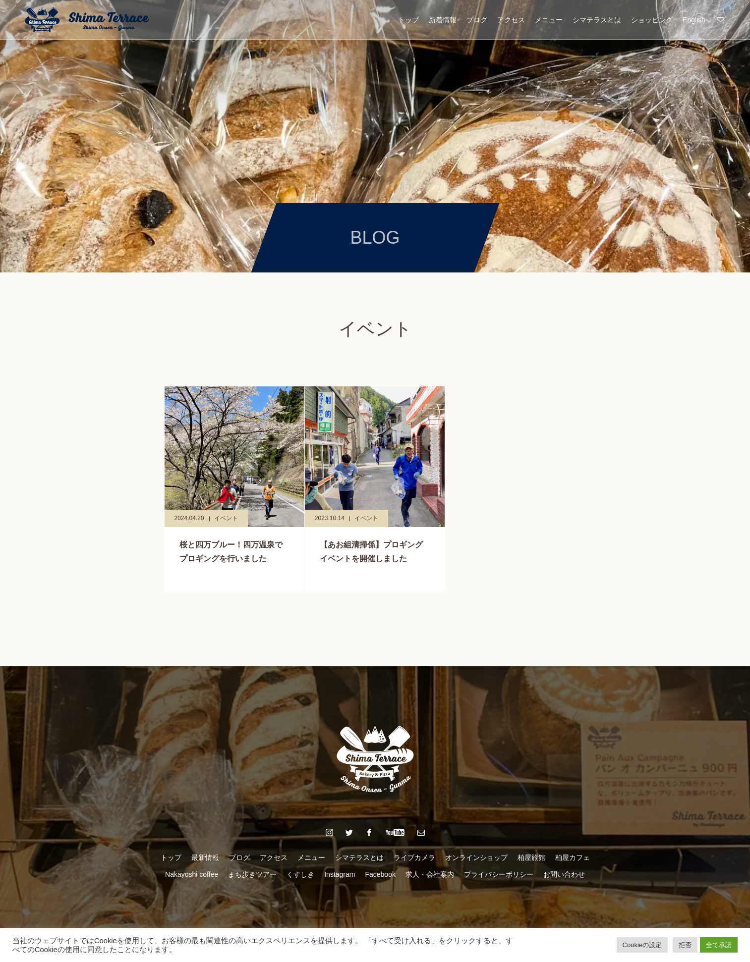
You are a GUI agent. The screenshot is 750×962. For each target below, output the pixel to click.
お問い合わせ (564, 874)
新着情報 (443, 20)
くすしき (300, 874)
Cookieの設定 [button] (642, 945)
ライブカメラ (414, 857)
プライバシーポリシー (498, 874)
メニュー (549, 20)
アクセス (511, 20)
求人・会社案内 (429, 874)
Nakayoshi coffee (191, 874)
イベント (226, 518)
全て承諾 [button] (719, 945)
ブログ (476, 20)
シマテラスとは (597, 20)
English (694, 20)
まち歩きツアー (252, 874)
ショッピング (652, 20)
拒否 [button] (685, 945)
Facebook (380, 874)
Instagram (339, 874)
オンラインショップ (476, 857)
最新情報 (205, 857)
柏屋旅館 (531, 857)
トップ (408, 20)
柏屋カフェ (572, 857)
